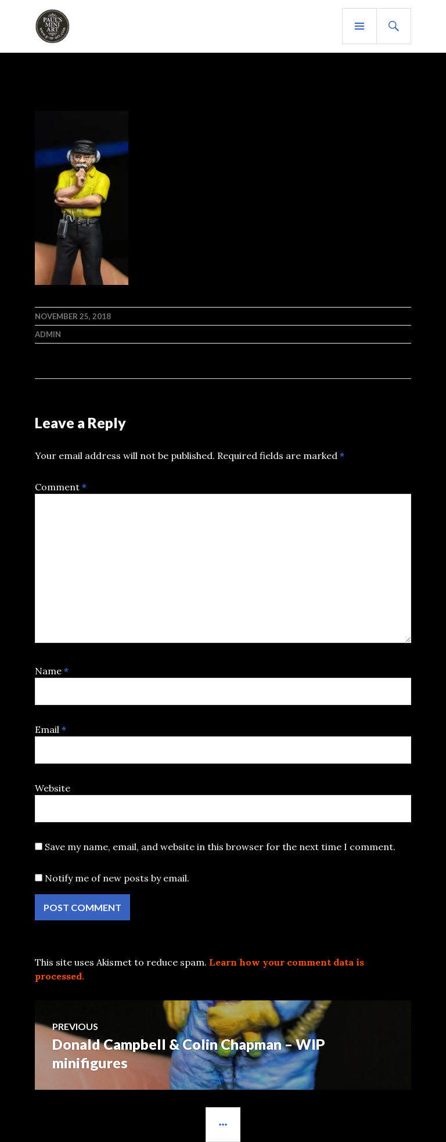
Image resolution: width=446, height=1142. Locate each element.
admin (48, 334)
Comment (61, 487)
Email (50, 729)
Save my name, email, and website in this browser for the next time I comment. (220, 846)
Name (52, 671)
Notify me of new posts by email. (117, 878)
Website (52, 788)
